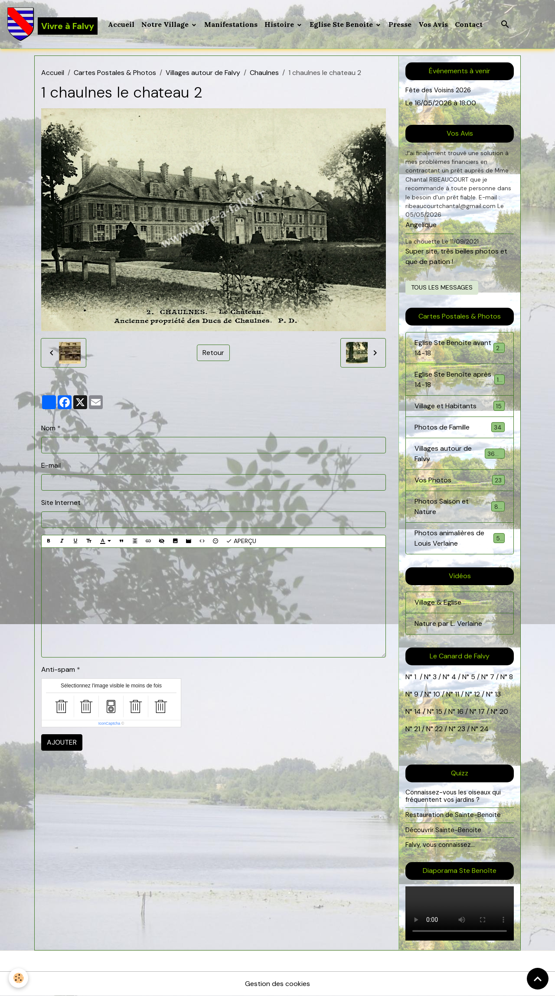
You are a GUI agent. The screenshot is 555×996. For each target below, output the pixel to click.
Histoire (280, 24)
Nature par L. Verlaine (448, 623)
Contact (469, 24)
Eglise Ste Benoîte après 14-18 (460, 379)
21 (418, 728)
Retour (213, 352)
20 (503, 711)
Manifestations (231, 24)
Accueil (121, 24)
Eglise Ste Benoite (342, 24)
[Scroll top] (537, 978)
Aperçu (241, 541)
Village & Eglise (438, 602)
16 (460, 711)
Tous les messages (442, 287)
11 (456, 694)
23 (461, 728)
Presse (399, 24)
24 (483, 728)
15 (439, 711)
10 (435, 694)
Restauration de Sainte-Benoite (453, 814)
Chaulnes (264, 72)
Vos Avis (433, 24)
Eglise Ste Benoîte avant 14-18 (460, 348)
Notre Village (165, 24)
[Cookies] (18, 978)
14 (417, 711)
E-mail (51, 465)
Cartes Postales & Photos (115, 72)
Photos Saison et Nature (460, 506)
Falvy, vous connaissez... (440, 844)
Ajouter (62, 742)
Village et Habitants (460, 406)
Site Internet (61, 502)
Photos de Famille (460, 427)
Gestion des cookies (277, 983)
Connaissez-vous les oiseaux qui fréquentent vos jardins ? (453, 796)
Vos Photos (460, 480)
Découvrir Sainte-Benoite (443, 830)
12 (478, 694)
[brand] (52, 24)
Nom (48, 428)
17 (481, 711)
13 (498, 694)
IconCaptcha (109, 723)
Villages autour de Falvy (203, 72)
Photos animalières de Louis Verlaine (460, 538)
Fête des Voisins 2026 (438, 90)
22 (438, 728)
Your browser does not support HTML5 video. (459, 913)
